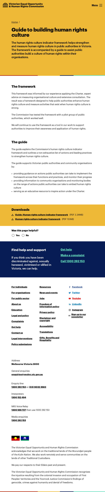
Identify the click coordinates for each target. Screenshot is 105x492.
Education (16, 310)
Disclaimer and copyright (48, 319)
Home (14, 22)
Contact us (17, 333)
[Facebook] (75, 287)
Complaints (17, 321)
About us (16, 304)
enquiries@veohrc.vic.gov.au (27, 375)
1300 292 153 (18, 387)
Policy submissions (21, 344)
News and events (49, 293)
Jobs (42, 298)
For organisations (20, 293)
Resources (45, 287)
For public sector (20, 298)
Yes (15, 235)
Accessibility (46, 326)
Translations (46, 332)
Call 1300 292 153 (73, 261)
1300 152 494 (18, 397)
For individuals (19, 287)
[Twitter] (74, 293)
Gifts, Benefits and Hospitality (49, 339)
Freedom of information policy (49, 305)
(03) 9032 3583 (37, 387)
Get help (66, 249)
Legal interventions (21, 339)
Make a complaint (72, 255)
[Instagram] (75, 310)
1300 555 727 (18, 410)
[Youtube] (74, 298)
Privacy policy (47, 312)
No (25, 235)
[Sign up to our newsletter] (81, 316)
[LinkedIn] (74, 304)
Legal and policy (20, 316)
